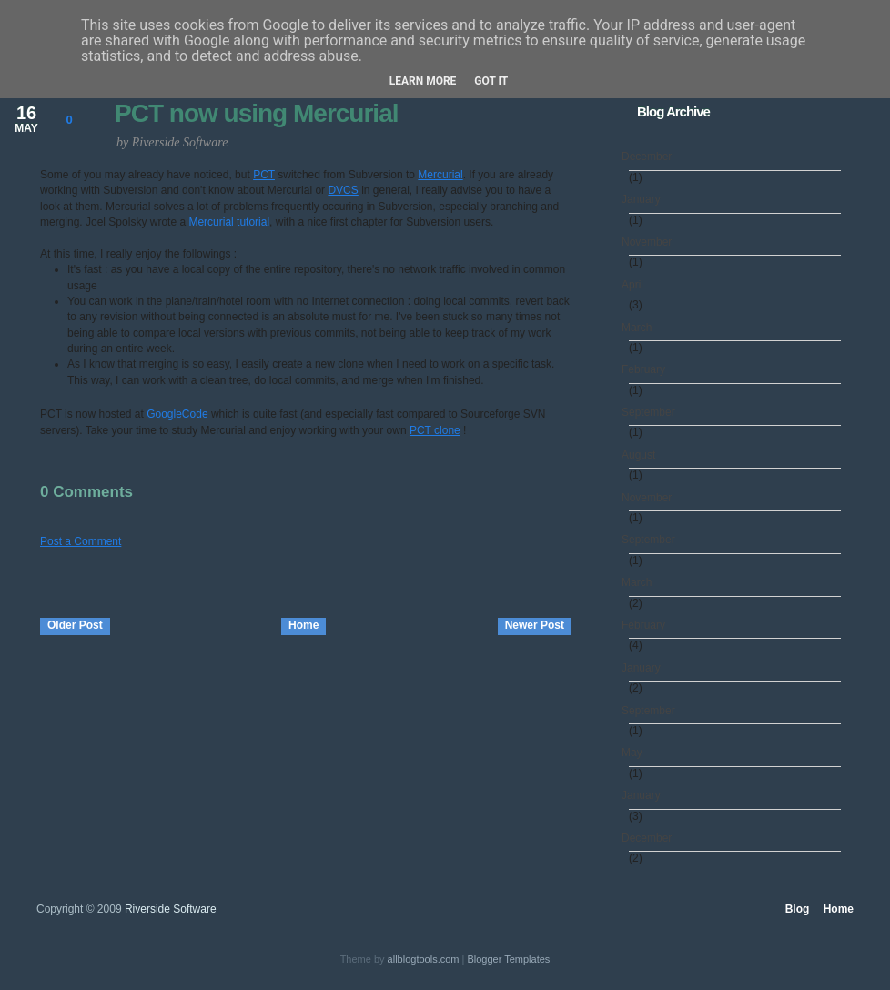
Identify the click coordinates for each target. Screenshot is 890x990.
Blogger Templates (508, 959)
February (647, 369)
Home (303, 625)
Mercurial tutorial (228, 222)
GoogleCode (177, 414)
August (642, 455)
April (636, 284)
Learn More (423, 81)
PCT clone (435, 430)
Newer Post (534, 625)
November (650, 242)
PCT (264, 174)
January (645, 199)
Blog (797, 909)
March (640, 327)
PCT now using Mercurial (256, 113)
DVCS (343, 190)
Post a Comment (80, 541)
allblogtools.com (424, 959)
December (650, 156)
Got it (491, 81)
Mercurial (440, 174)
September (652, 412)
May (635, 752)
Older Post (75, 625)
